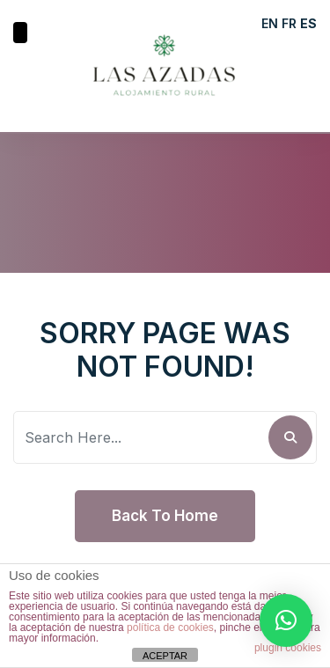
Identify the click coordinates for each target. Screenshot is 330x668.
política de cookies (170, 627)
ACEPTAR (165, 655)
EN (269, 23)
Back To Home (165, 516)
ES (308, 23)
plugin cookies (287, 648)
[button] (286, 620)
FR (289, 23)
